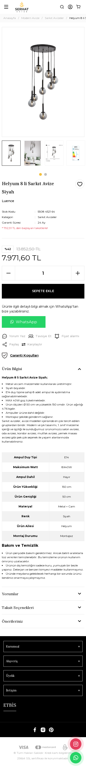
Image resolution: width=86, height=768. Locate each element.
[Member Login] (70, 6)
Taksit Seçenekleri (18, 607)
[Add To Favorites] (79, 184)
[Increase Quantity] (77, 273)
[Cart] (78, 6)
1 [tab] (40, 174)
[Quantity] (43, 273)
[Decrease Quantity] (8, 273)
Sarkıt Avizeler (47, 217)
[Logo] (22, 6)
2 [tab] (45, 174)
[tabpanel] (11, 155)
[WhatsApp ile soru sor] (24, 322)
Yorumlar (10, 594)
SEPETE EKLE (43, 291)
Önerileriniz (12, 621)
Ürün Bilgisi (12, 368)
